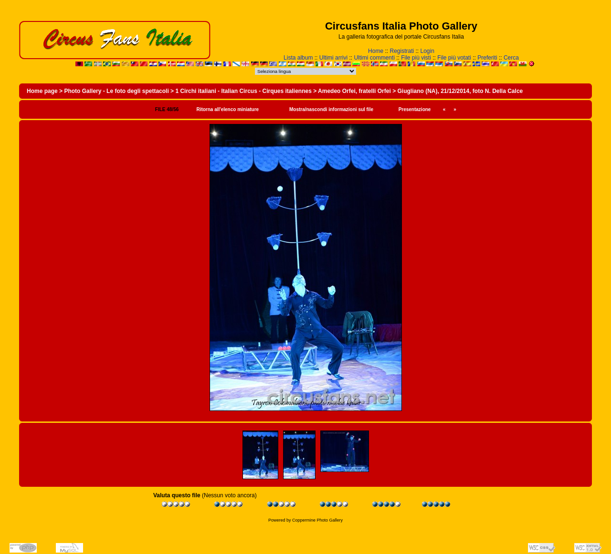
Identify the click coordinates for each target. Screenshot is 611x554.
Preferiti (487, 57)
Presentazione (415, 109)
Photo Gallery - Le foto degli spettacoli (116, 91)
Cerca (511, 57)
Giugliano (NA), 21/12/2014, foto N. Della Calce (460, 91)
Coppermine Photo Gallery (317, 520)
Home (375, 51)
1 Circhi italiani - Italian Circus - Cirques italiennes (243, 91)
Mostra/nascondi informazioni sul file (331, 109)
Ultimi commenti (374, 57)
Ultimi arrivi (333, 57)
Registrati (402, 51)
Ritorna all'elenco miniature (227, 109)
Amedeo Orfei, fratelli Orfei (354, 91)
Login (427, 51)
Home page (42, 91)
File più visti (416, 57)
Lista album (298, 57)
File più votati (454, 57)
